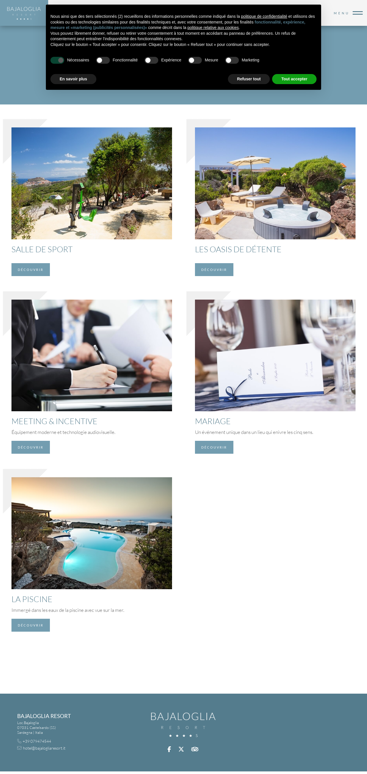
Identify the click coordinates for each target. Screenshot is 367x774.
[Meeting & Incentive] (91, 354)
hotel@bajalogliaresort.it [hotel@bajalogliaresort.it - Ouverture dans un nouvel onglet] (44, 748)
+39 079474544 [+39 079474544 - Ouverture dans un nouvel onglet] (37, 741)
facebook (170, 749)
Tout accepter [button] (294, 79)
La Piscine (31, 599)
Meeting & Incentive (54, 421)
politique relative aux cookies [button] (213, 27)
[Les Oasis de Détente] (275, 182)
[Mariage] (275, 354)
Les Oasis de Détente (238, 249)
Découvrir (31, 269)
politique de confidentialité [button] (264, 16)
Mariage (213, 421)
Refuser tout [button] (249, 79)
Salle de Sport (42, 249)
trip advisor (195, 749)
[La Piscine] (91, 532)
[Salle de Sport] (91, 182)
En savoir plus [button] (73, 79)
